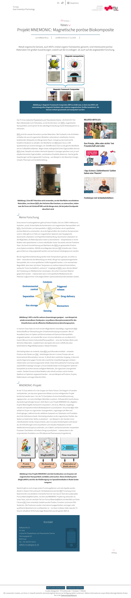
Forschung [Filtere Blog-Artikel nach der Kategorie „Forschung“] (88, 137)
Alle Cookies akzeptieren (55, 588)
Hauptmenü (73, 3)
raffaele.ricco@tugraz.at (27, 545)
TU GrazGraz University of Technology (24, 8)
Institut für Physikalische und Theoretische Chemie (44, 120)
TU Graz (65, 21)
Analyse (75, 591)
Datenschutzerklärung (69, 595)
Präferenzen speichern (75, 588)
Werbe (82, 591)
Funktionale (65, 591)
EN (58, 3)
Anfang (113, 551)
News (66, 25)
